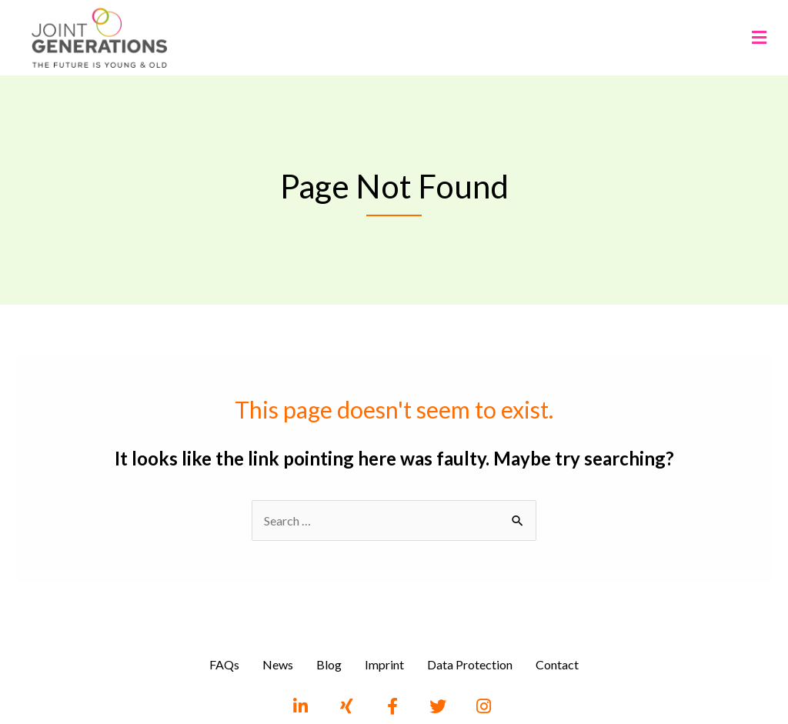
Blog (329, 664)
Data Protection (470, 664)
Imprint (384, 664)
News (277, 664)
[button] (759, 37)
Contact (557, 664)
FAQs (224, 664)
